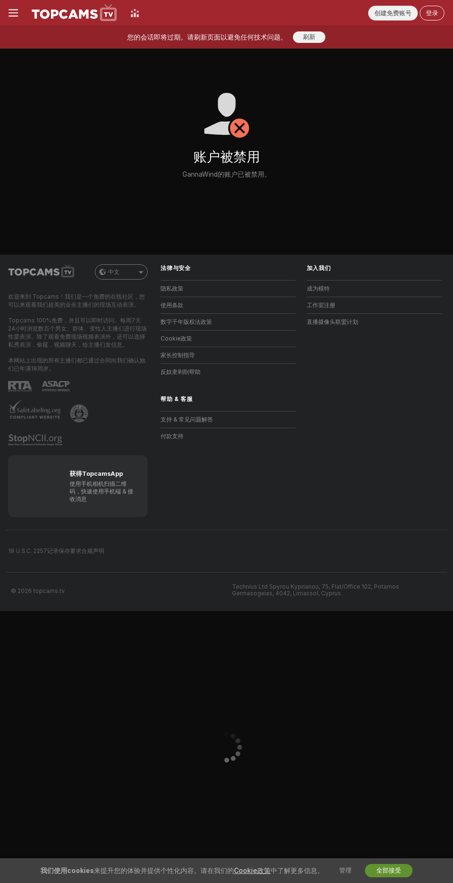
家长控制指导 (178, 355)
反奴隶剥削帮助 (181, 372)
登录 (432, 13)
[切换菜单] (13, 13)
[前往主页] (74, 13)
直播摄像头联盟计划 (332, 322)
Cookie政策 (176, 338)
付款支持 (172, 436)
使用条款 (172, 305)
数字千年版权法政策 (186, 322)
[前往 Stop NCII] (36, 440)
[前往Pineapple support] (80, 413)
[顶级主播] (135, 13)
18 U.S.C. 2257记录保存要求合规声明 (56, 551)
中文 (121, 272)
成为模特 (318, 288)
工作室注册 (321, 305)
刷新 (309, 36)
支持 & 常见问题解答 (187, 419)
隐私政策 (172, 288)
